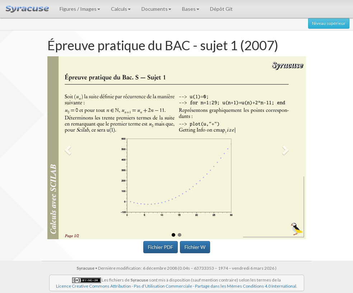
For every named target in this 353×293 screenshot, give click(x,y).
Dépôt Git (221, 9)
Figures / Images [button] (80, 9)
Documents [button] (156, 9)
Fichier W (195, 247)
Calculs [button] (121, 9)
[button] (66, 148)
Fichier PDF (160, 247)
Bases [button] (190, 9)
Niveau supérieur (328, 23)
